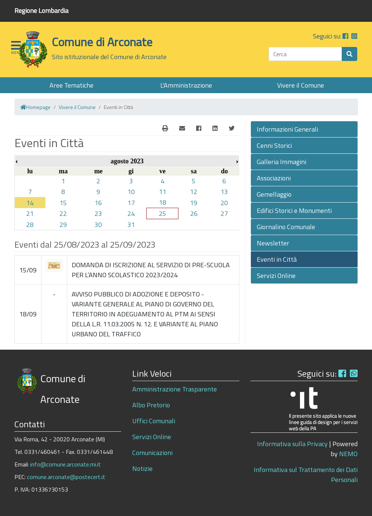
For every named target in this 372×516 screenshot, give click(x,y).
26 (194, 213)
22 (63, 213)
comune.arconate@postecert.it (66, 476)
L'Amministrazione (186, 85)
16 (98, 203)
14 (30, 203)
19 (193, 203)
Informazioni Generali (287, 129)
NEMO (348, 454)
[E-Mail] (165, 128)
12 (193, 192)
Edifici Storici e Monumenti (294, 210)
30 (98, 225)
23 (98, 213)
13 (224, 192)
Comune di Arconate (102, 42)
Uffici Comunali (153, 421)
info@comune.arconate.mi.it (65, 464)
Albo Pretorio (151, 405)
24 (131, 213)
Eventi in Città (277, 259)
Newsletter (273, 243)
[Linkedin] (215, 128)
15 (63, 203)
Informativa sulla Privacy (292, 444)
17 (131, 203)
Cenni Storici (274, 145)
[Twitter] (231, 128)
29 (63, 225)
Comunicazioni (152, 453)
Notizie (142, 468)
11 (162, 192)
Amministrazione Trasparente (174, 389)
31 (131, 225)
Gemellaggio (274, 194)
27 (224, 213)
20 (224, 203)
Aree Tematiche (71, 85)
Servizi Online (276, 276)
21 (30, 213)
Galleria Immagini (281, 162)
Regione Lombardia (41, 11)
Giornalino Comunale (286, 227)
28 (30, 225)
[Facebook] (198, 128)
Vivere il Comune (300, 85)
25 (162, 213)
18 (162, 202)
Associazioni (274, 178)
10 (131, 192)
